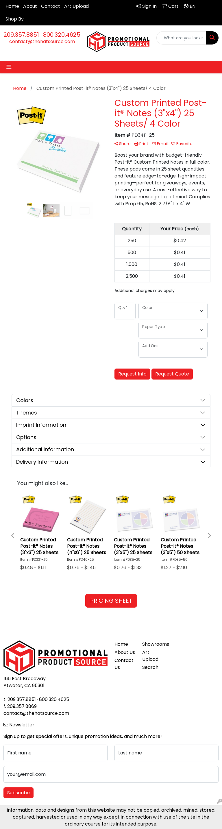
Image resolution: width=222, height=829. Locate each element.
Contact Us (124, 664)
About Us (124, 652)
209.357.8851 (21, 35)
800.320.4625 (61, 35)
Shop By (14, 19)
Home (12, 6)
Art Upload (76, 6)
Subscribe (18, 792)
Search (150, 667)
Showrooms (152, 644)
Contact (50, 6)
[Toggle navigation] (9, 67)
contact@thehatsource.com (42, 41)
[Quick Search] (181, 38)
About (30, 6)
